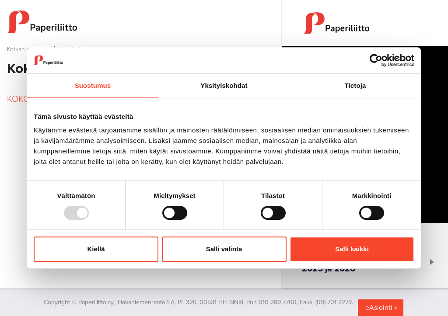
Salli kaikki (352, 249)
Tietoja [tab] (355, 85)
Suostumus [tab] (93, 85)
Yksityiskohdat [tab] (223, 85)
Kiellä (96, 249)
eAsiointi (378, 307)
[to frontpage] (141, 22)
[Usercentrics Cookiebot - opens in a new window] (376, 60)
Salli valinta (224, 249)
